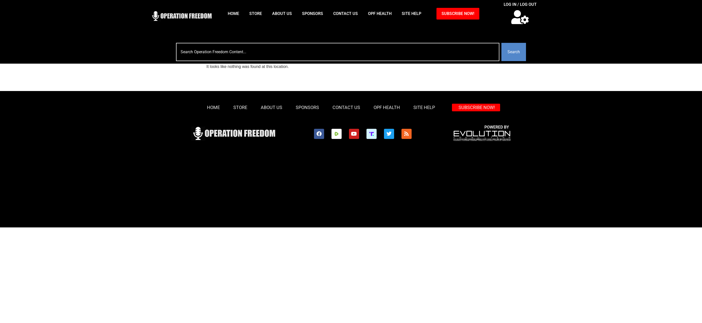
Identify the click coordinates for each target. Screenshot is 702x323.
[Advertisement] (326, 189)
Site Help (411, 13)
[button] (520, 17)
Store (255, 13)
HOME (233, 13)
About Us (282, 13)
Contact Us (345, 13)
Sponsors (312, 13)
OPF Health (380, 13)
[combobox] (337, 52)
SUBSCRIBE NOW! (458, 13)
